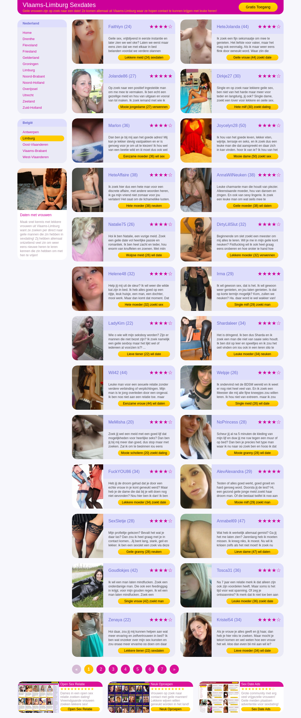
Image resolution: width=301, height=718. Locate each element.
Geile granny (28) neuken (143, 552)
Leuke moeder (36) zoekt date (252, 601)
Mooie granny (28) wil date (252, 453)
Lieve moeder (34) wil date (252, 650)
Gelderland (31, 58)
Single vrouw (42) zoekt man (144, 601)
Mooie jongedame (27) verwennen (144, 107)
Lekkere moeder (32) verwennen (252, 255)
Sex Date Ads (261, 709)
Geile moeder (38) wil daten (252, 206)
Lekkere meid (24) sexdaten (144, 57)
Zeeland (29, 101)
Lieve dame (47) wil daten (252, 552)
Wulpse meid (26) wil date (144, 255)
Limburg (29, 70)
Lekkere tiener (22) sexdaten (144, 650)
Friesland (29, 51)
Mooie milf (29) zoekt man (252, 502)
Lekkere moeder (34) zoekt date (144, 502)
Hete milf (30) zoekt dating (252, 107)
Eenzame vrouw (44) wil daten (144, 403)
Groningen (30, 64)
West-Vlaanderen (36, 157)
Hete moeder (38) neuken (144, 206)
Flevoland (30, 45)
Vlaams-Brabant (35, 151)
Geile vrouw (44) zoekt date (252, 57)
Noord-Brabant (34, 76)
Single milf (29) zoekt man (252, 304)
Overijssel (30, 89)
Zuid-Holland (32, 108)
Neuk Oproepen (171, 709)
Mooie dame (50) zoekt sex (252, 156)
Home (27, 33)
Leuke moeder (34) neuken (252, 354)
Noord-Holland (33, 83)
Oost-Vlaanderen (35, 144)
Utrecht (28, 95)
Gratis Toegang (258, 7)
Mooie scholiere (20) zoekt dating (144, 453)
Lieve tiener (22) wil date (144, 354)
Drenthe (29, 39)
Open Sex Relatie (80, 709)
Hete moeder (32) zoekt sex (144, 304)
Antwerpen (31, 132)
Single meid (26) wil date (252, 403)
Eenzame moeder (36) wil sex (144, 156)
